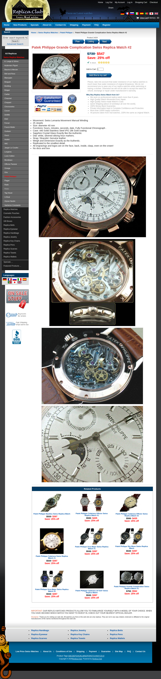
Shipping (74, 25)
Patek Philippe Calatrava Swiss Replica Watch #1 (52, 557)
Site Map (119, 651)
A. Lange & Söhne (11, 61)
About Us (47, 25)
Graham (7, 131)
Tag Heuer (8, 193)
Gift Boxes (8, 221)
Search (7, 32)
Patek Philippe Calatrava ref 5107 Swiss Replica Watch (92, 591)
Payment (86, 25)
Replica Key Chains (12, 241)
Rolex (6, 189)
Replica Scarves (10, 249)
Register (106, 25)
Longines (8, 152)
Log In (130, 2)
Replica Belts (9, 225)
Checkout (154, 2)
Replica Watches (11, 209)
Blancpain (8, 78)
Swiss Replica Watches (48, 33)
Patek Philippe (66, 33)
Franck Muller (9, 127)
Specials (35, 25)
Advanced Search (15, 44)
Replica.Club (77, 659)
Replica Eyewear (11, 229)
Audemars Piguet (11, 65)
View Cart (144, 18)
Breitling (7, 86)
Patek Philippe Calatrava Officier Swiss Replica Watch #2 (132, 515)
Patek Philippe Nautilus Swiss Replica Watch (51, 514)
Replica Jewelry (10, 237)
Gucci (6, 135)
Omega (7, 168)
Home (100, 2)
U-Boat (7, 197)
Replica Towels (10, 253)
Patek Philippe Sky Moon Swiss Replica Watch (131, 547)
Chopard (7, 102)
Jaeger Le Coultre (11, 148)
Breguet (7, 82)
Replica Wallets (10, 257)
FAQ (96, 25)
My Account (120, 2)
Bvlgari (7, 90)
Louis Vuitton (9, 156)
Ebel (6, 119)
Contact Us (60, 25)
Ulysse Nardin (9, 201)
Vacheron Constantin (12, 205)
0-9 (103, 656)
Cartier (7, 94)
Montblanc (8, 160)
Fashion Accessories (12, 217)
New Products (20, 25)
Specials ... (8, 262)
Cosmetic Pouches (11, 213)
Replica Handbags (11, 233)
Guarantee (105, 651)
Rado (6, 185)
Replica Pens (9, 245)
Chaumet (8, 98)
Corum (7, 111)
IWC (6, 143)
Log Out (109, 2)
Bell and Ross (9, 74)
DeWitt (7, 115)
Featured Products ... (12, 266)
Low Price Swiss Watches (27, 651)
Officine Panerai (10, 164)
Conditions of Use (64, 651)
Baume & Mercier (11, 70)
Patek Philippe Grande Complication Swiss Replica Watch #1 (131, 587)
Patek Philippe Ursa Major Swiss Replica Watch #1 (91, 548)
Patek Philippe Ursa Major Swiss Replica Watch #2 (52, 590)
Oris (6, 172)
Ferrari (7, 123)
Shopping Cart (141, 2)
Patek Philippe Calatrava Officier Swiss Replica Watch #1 (92, 514)
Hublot (7, 139)
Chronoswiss (9, 107)
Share (110, 8)
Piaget (6, 180)
